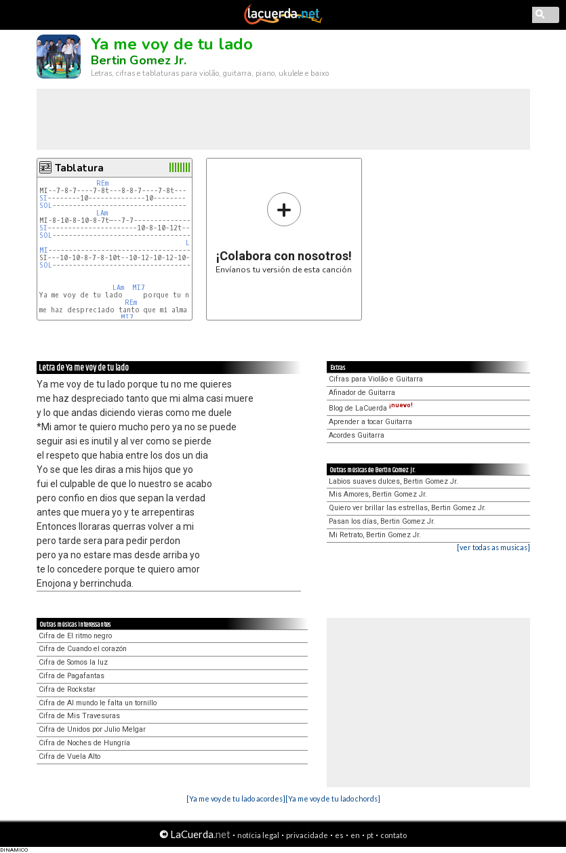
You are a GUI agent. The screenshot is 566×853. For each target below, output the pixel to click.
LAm (102, 213)
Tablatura (79, 168)
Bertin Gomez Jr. (138, 60)
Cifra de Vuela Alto (69, 756)
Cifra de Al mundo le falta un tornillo (98, 703)
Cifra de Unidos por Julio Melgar (92, 729)
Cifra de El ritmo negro (75, 635)
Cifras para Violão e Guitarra (376, 379)
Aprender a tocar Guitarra (370, 421)
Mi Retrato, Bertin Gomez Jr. (375, 534)
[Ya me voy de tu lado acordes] (235, 798)
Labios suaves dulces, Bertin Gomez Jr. (393, 481)
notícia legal (258, 835)
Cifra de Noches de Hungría (84, 742)
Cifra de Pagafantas (71, 675)
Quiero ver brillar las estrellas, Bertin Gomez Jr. (407, 507)
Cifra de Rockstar (67, 689)
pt (370, 835)
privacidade (307, 835)
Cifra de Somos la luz (73, 662)
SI (43, 198)
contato (393, 835)
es (339, 835)
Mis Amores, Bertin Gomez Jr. (378, 494)
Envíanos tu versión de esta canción (284, 232)
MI (43, 250)
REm (102, 183)
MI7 (138, 287)
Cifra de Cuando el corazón (83, 648)
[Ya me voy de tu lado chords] (332, 798)
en (355, 835)
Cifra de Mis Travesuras (79, 715)
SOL (45, 205)
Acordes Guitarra (356, 435)
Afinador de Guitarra (362, 392)
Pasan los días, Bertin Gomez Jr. (382, 521)
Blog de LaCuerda (371, 408)
